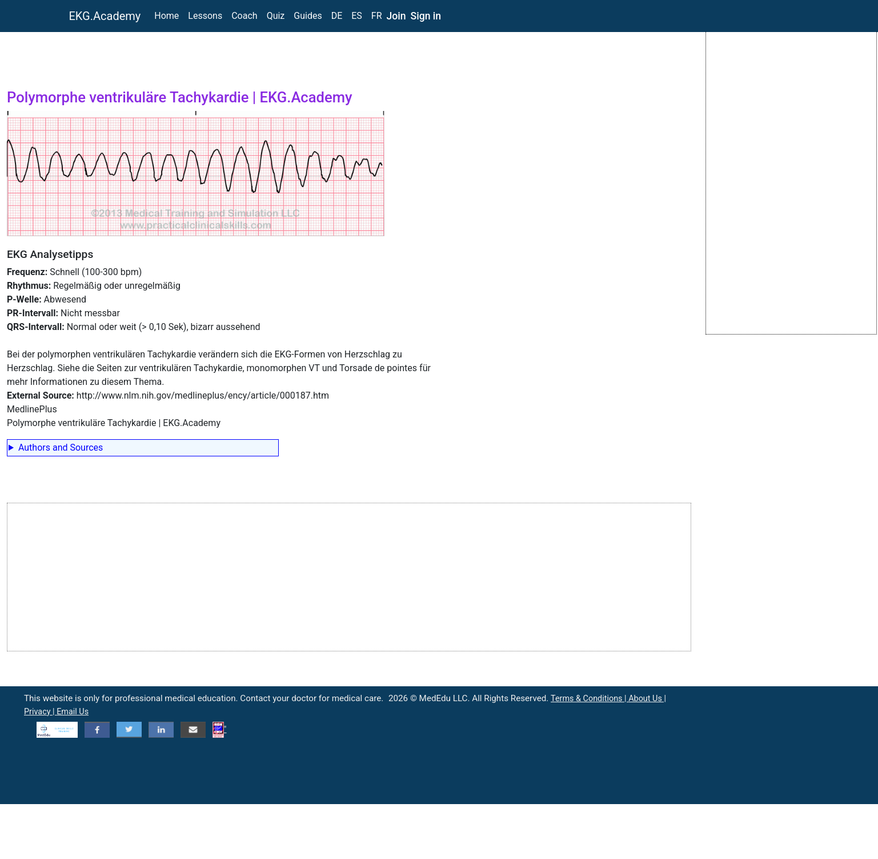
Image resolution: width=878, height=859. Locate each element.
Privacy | (40, 712)
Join (396, 16)
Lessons (205, 15)
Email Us (73, 712)
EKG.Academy (105, 16)
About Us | (647, 698)
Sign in (426, 16)
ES (356, 15)
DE (337, 15)
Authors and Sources (60, 447)
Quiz (276, 15)
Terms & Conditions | (589, 698)
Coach (244, 15)
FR (376, 15)
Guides (308, 15)
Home (166, 15)
